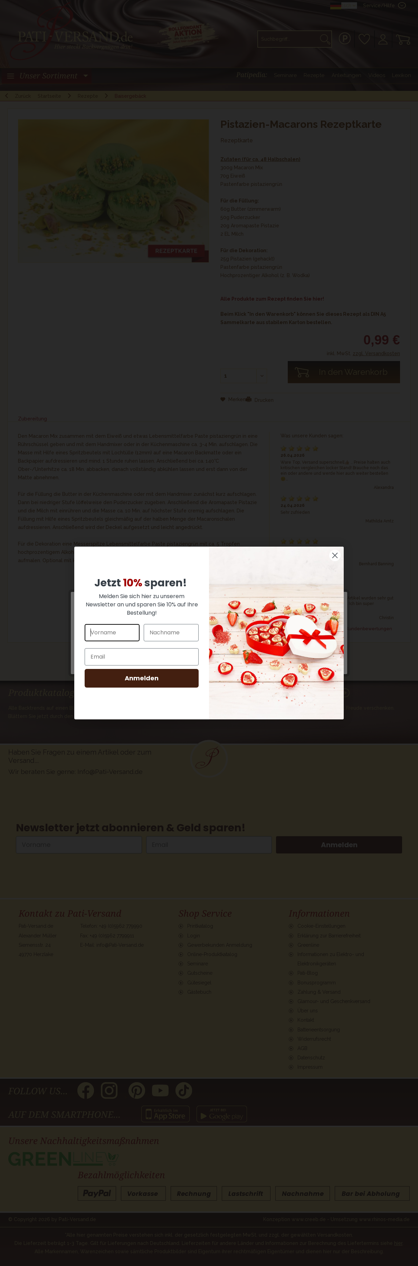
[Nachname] (171, 632)
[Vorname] (112, 632)
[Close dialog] (335, 555)
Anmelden (142, 678)
